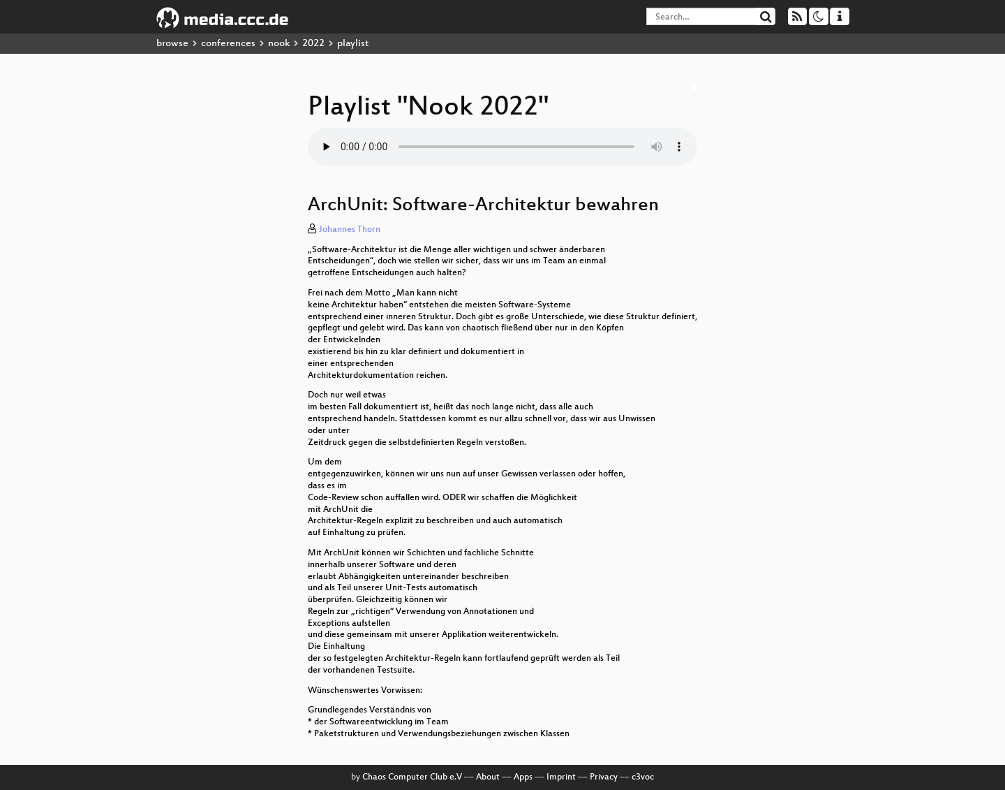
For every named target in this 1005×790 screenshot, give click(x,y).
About (488, 777)
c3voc (643, 777)
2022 (313, 44)
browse (172, 44)
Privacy (604, 777)
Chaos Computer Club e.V (412, 777)
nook (279, 44)
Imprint (561, 777)
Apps (523, 777)
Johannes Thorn (349, 230)
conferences (228, 44)
